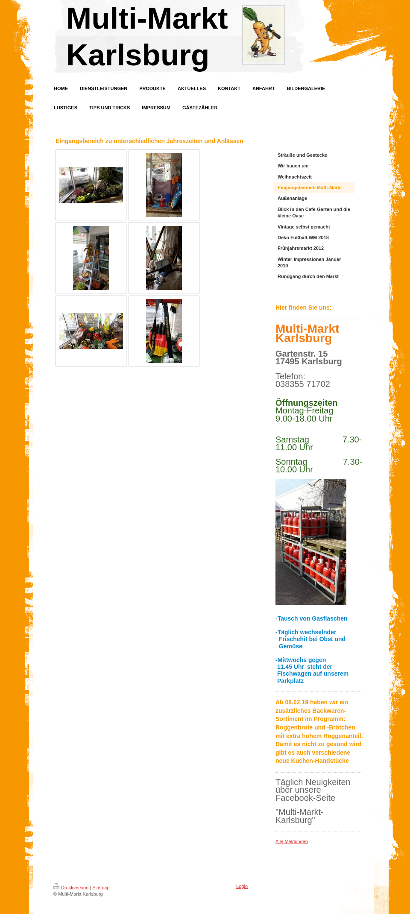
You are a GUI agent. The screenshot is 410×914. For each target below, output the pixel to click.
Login (242, 886)
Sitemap (100, 887)
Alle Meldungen (291, 841)
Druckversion (70, 887)
